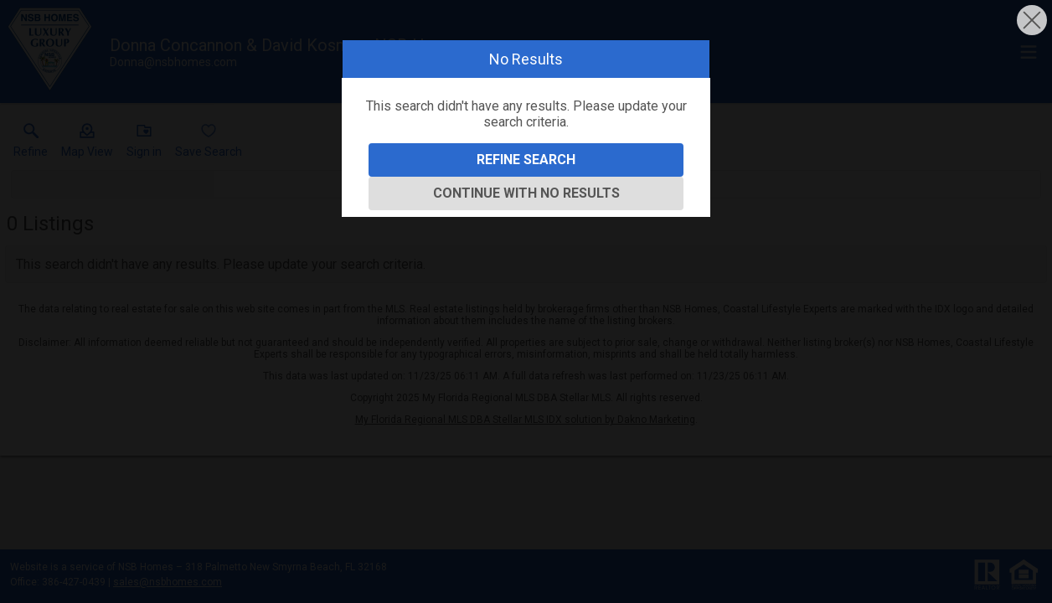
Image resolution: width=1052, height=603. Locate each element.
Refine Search (526, 160)
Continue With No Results (526, 193)
